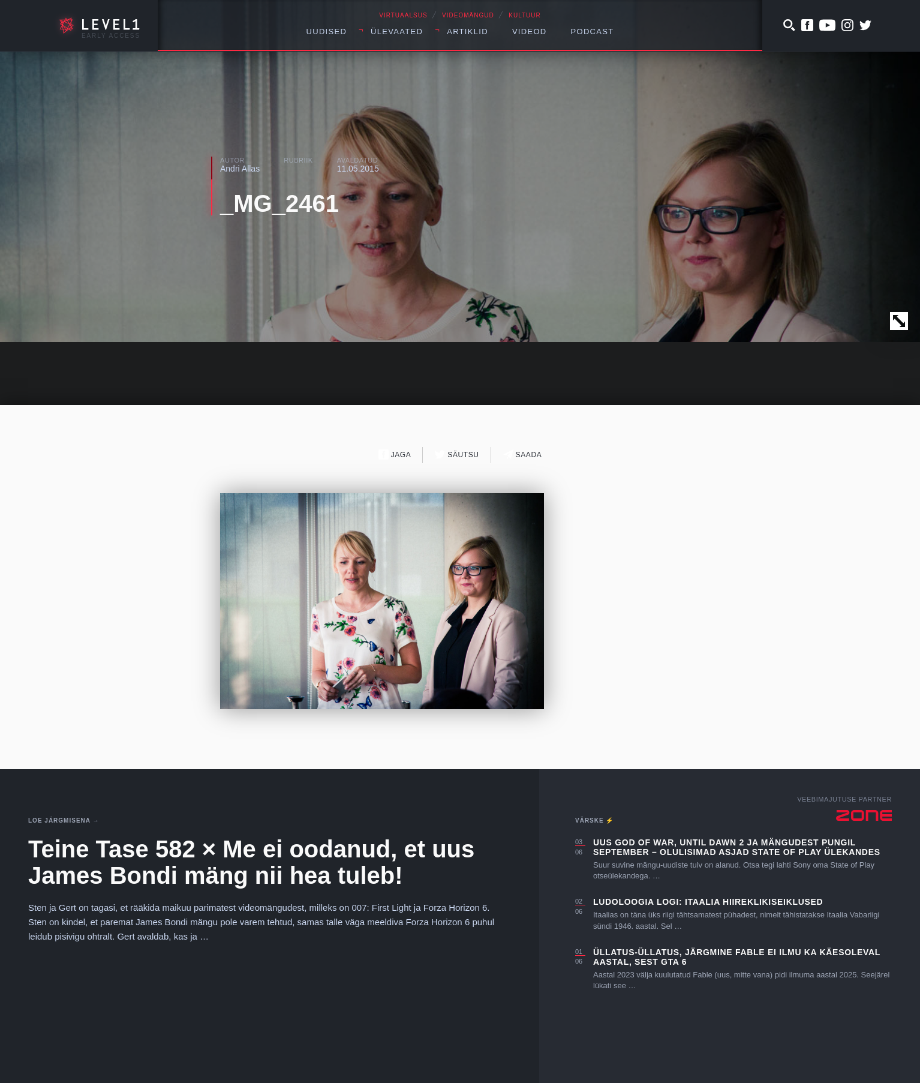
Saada (522, 454)
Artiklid (467, 31)
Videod (529, 31)
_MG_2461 (279, 203)
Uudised (326, 31)
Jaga (394, 454)
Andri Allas (240, 168)
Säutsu (457, 454)
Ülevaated (397, 31)
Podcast (592, 31)
